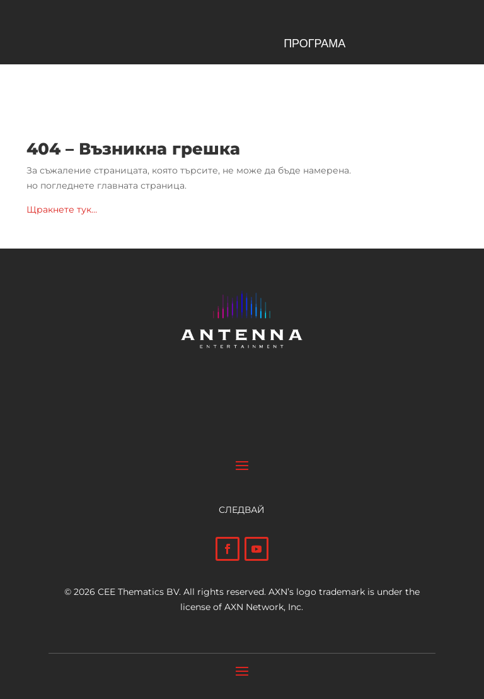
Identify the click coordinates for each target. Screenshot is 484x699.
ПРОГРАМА (314, 44)
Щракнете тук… (61, 209)
